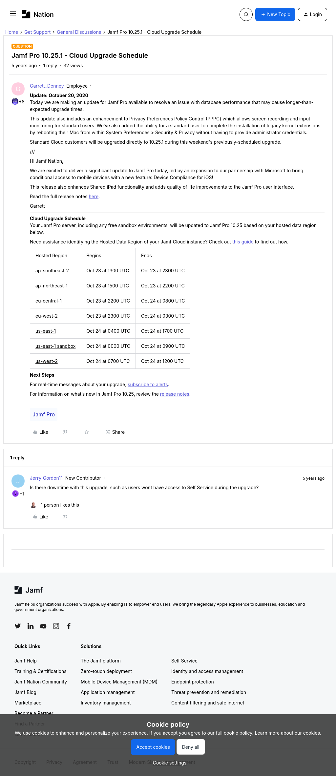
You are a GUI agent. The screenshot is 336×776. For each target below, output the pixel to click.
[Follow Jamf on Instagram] (56, 626)
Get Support (37, 32)
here (93, 196)
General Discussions (79, 32)
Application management (108, 692)
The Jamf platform (101, 660)
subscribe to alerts (148, 384)
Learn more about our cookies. (288, 733)
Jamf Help (25, 660)
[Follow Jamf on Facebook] (69, 626)
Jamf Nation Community (40, 681)
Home (11, 32)
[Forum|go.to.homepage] (38, 14)
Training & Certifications (40, 671)
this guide (243, 241)
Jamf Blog (25, 692)
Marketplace (27, 702)
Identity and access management (207, 671)
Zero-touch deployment (106, 671)
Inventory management (106, 702)
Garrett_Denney (47, 86)
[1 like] (54, 504)
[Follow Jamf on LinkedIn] (30, 626)
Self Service (184, 660)
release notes (174, 394)
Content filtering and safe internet (207, 702)
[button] (13, 15)
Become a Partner (33, 713)
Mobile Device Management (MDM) (119, 681)
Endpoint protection (192, 681)
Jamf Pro (43, 414)
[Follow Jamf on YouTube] (43, 626)
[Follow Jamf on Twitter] (17, 626)
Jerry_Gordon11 (46, 478)
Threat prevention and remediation (208, 692)
